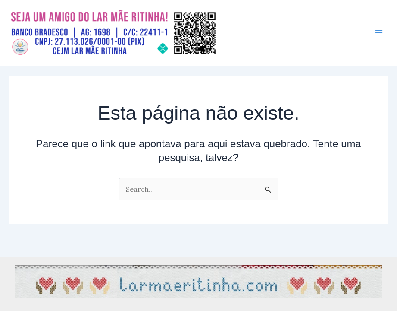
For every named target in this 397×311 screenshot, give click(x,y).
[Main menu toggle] (378, 32)
